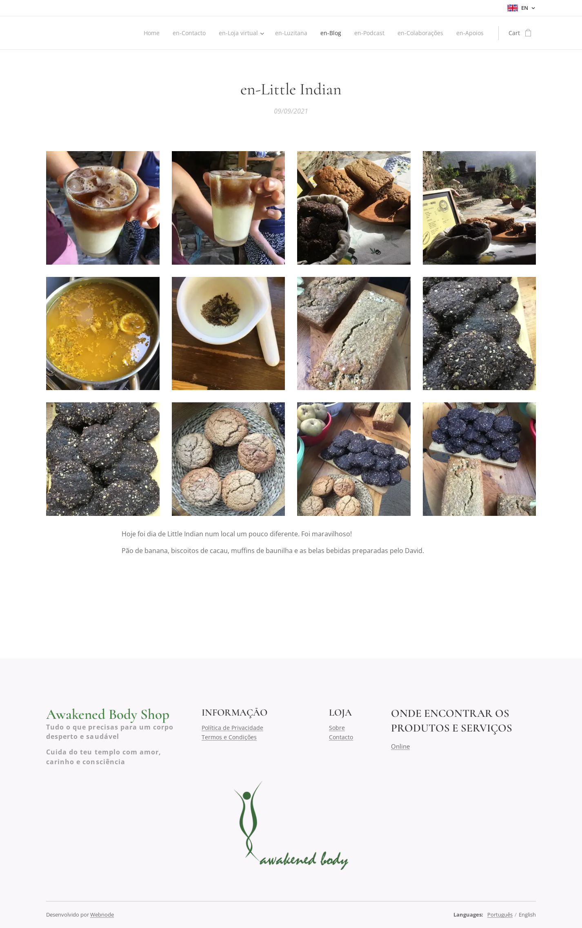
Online (400, 746)
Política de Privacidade (232, 728)
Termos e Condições (229, 737)
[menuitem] (144, 33)
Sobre (337, 728)
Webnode (102, 914)
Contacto (341, 737)
